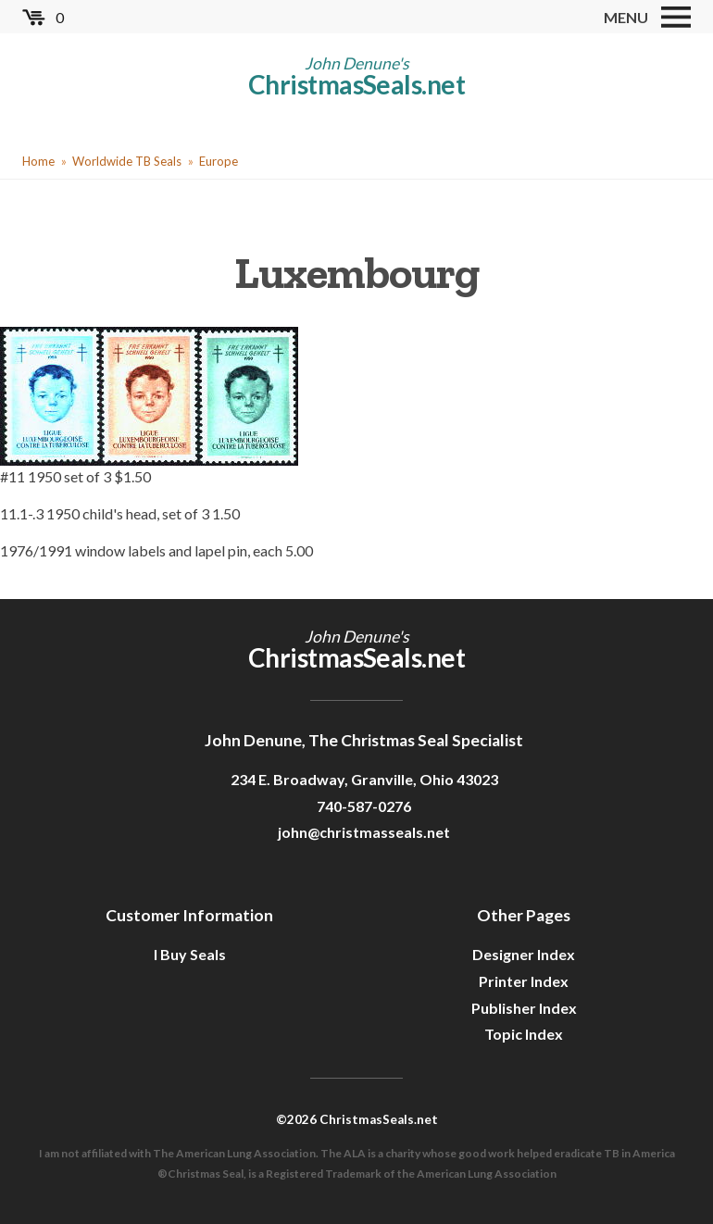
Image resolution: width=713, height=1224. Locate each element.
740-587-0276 (364, 806)
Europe (218, 161)
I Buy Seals (190, 954)
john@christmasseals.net (364, 832)
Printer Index (524, 981)
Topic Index (523, 1034)
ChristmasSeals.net (356, 84)
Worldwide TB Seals (126, 161)
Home (38, 161)
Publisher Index (524, 1008)
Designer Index (523, 954)
